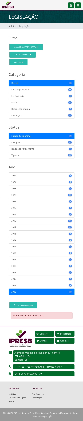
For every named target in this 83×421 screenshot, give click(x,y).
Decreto (22, 54)
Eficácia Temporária (26, 47)
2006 (18, 62)
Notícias (12, 394)
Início (12, 26)
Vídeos (12, 401)
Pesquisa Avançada (23, 305)
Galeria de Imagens (17, 397)
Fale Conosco (38, 394)
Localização (37, 397)
